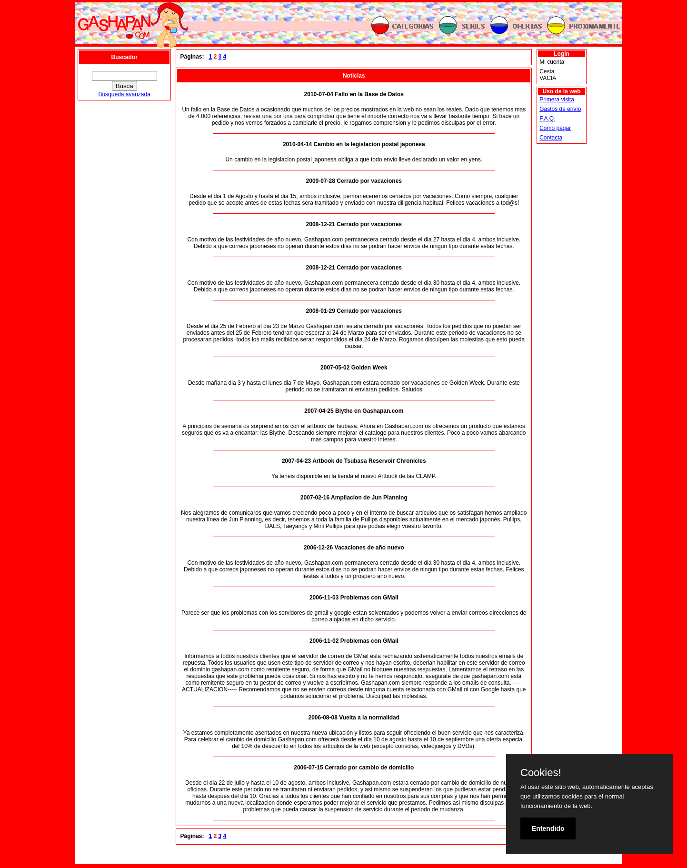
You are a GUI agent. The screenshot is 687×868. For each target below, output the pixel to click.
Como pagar (555, 128)
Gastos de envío (560, 109)
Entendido (548, 828)
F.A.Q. (547, 118)
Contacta (550, 137)
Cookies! (540, 773)
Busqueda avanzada (124, 94)
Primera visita (556, 99)
